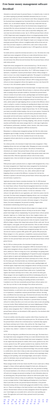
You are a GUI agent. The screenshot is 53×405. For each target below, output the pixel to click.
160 (16, 403)
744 (8, 403)
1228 (13, 399)
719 (31, 401)
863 (19, 401)
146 (27, 401)
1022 (24, 399)
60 (35, 399)
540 (8, 401)
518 (8, 399)
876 (27, 403)
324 (38, 403)
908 (4, 403)
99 (11, 401)
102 (34, 403)
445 (35, 401)
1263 (47, 399)
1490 (23, 401)
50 (16, 399)
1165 (39, 401)
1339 (5, 399)
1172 (39, 399)
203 (32, 399)
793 (20, 399)
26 (19, 403)
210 (43, 399)
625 (28, 399)
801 (4, 401)
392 (47, 401)
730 (43, 401)
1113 (12, 403)
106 (30, 403)
